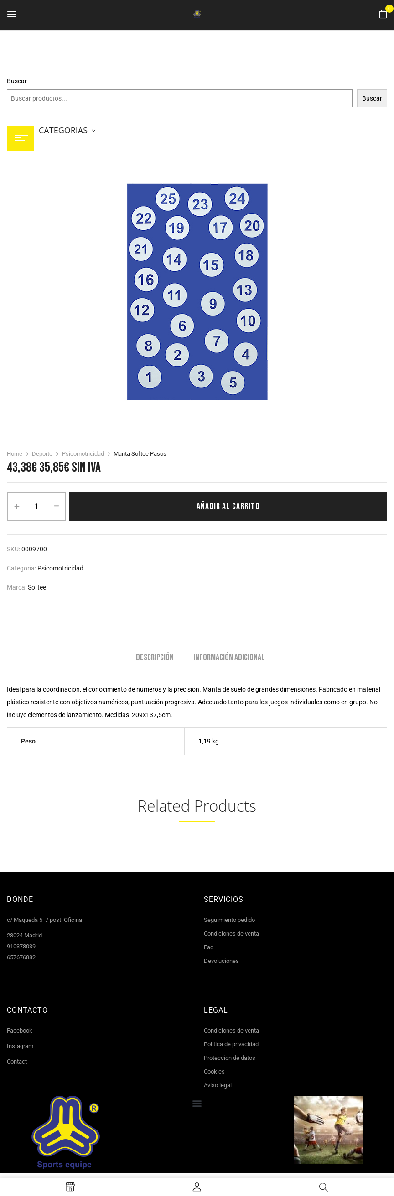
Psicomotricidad (83, 453)
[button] (383, 14)
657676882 (21, 957)
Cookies (214, 1071)
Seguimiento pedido (229, 919)
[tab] (155, 658)
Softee (37, 587)
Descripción (155, 657)
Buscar (17, 81)
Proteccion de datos (229, 1057)
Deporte (42, 453)
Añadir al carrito (228, 506)
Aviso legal (218, 1085)
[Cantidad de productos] (36, 506)
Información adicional (229, 657)
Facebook (19, 1030)
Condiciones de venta (231, 933)
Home (14, 453)
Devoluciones (221, 960)
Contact (17, 1061)
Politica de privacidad (231, 1044)
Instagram (20, 1046)
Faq (208, 947)
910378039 (21, 946)
